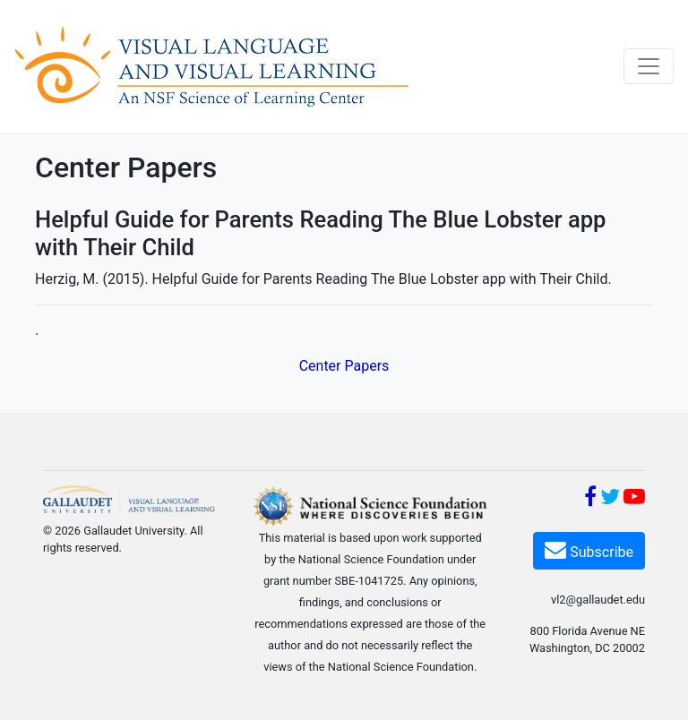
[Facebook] (590, 499)
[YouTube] (634, 499)
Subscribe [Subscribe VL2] (589, 549)
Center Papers (344, 365)
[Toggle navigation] (649, 66)
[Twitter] (610, 499)
